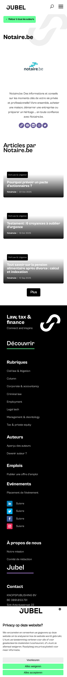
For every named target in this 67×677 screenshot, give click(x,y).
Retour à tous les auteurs (21, 19)
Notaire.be (11, 192)
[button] (60, 5)
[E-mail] (27, 125)
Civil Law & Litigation (17, 175)
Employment (14, 401)
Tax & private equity (19, 424)
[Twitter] (45, 125)
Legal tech (13, 409)
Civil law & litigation (18, 371)
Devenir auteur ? (17, 453)
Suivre (20, 503)
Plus (33, 292)
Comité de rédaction (19, 559)
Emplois (15, 465)
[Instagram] (39, 125)
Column (11, 378)
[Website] (21, 125)
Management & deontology (23, 417)
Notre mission (15, 551)
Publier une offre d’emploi (22, 474)
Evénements (19, 484)
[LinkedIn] (33, 125)
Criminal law (14, 394)
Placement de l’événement (22, 492)
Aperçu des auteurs (19, 445)
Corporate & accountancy (23, 386)
